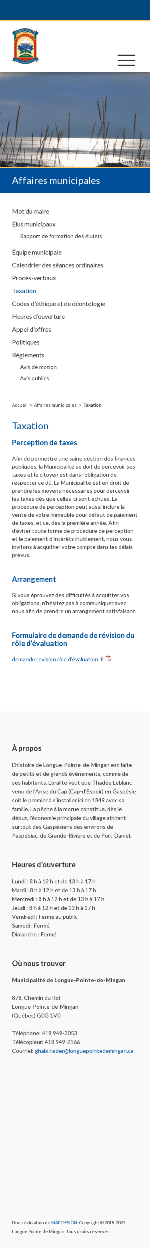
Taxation (92, 405)
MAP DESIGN (64, 1222)
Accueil (20, 405)
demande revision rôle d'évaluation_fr (58, 659)
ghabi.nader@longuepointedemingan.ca (84, 1050)
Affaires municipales (55, 405)
